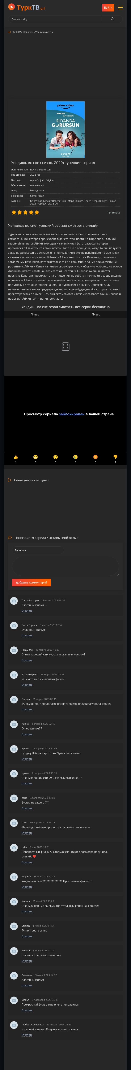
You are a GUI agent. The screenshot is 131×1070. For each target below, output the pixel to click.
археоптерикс (30, 674)
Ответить (27, 610)
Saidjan (26, 925)
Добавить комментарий (31, 582)
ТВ (31, 7)
